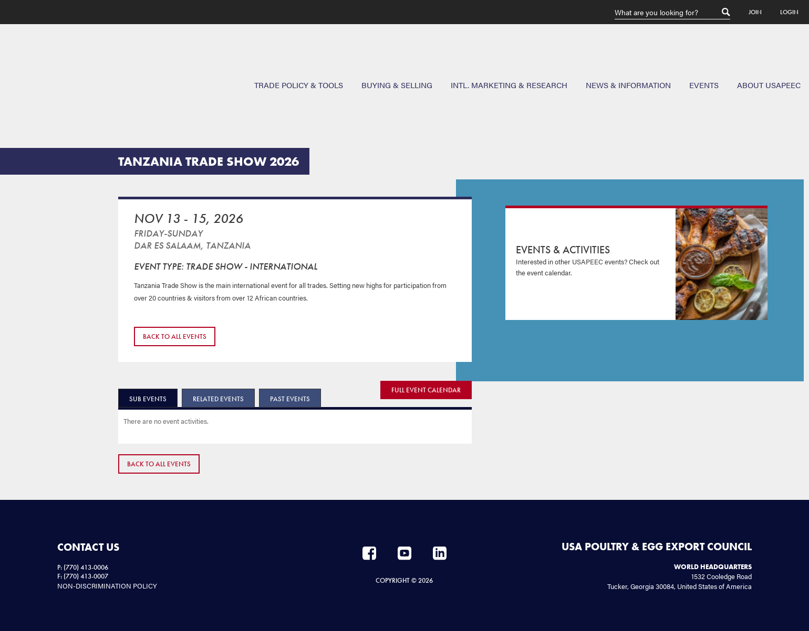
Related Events (218, 398)
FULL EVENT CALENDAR (426, 390)
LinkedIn (440, 553)
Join (755, 12)
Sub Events (148, 398)
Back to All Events (174, 336)
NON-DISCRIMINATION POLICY (107, 586)
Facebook (369, 553)
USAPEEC (42, 62)
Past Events (290, 398)
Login (789, 12)
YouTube (404, 553)
